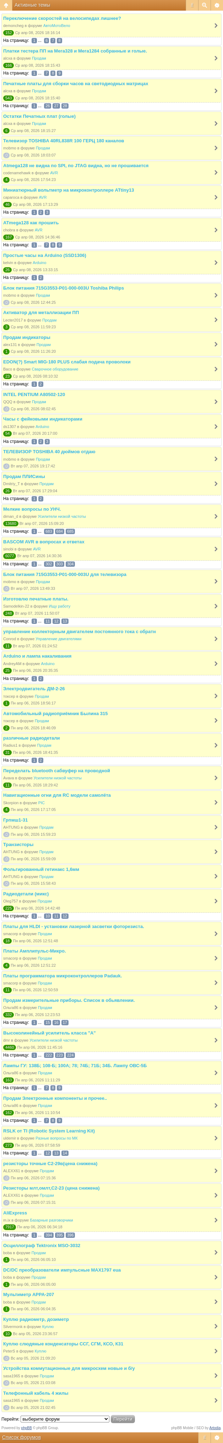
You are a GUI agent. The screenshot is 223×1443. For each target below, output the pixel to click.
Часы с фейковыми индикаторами (42, 419)
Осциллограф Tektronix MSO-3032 (41, 1245)
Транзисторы (18, 844)
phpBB (26, 1428)
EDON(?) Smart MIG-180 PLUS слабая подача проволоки (67, 361)
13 (65, 621)
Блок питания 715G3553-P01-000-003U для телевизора (64, 574)
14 (65, 1153)
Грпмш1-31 (15, 820)
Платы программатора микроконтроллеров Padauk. (62, 975)
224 (70, 1055)
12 (56, 621)
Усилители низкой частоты (62, 516)
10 (47, 916)
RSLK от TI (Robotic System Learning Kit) (49, 1131)
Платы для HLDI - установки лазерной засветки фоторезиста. (73, 926)
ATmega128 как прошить (31, 222)
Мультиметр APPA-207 (28, 1294)
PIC (41, 803)
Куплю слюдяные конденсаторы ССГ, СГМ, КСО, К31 (63, 1343)
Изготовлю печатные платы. (36, 599)
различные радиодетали (31, 738)
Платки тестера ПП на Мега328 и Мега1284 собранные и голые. (75, 51)
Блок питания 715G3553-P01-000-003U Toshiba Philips (63, 288)
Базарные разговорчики (51, 1220)
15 (47, 1022)
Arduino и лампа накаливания (37, 656)
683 (48, 531)
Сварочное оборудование (55, 369)
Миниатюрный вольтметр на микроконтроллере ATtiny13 (68, 190)
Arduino (39, 262)
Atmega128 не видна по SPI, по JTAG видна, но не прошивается (75, 165)
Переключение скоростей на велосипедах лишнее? (62, 18)
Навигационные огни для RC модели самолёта (57, 795)
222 (48, 1055)
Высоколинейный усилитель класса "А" (49, 1033)
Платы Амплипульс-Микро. (34, 951)
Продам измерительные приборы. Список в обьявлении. (69, 1000)
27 (56, 106)
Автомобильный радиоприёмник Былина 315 (55, 713)
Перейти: (10, 1419)
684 (59, 531)
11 (47, 621)
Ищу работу (60, 606)
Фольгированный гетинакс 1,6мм (41, 869)
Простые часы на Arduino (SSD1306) (44, 255)
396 (70, 1235)
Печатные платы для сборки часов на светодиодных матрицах (75, 83)
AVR (54, 173)
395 (59, 1235)
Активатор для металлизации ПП (41, 312)
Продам (39, 58)
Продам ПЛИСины (24, 476)
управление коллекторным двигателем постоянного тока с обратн (79, 631)
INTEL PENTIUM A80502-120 (34, 394)
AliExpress (15, 1213)
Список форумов (21, 1437)
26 (47, 106)
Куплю (48, 1326)
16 (56, 1022)
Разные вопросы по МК (56, 1138)
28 (65, 106)
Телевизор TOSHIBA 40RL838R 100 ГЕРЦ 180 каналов (63, 140)
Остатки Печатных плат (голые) (39, 116)
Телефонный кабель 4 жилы (36, 1393)
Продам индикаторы (26, 337)
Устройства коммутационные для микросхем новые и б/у (69, 1368)
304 (70, 564)
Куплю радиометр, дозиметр (36, 1319)
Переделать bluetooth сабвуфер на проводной (56, 770)
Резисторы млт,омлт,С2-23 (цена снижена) (51, 1188)
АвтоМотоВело (56, 25)
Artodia (215, 1428)
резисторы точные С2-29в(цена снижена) (50, 1163)
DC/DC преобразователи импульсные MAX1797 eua (62, 1270)
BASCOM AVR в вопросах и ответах (44, 541)
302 (48, 564)
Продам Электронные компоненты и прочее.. (55, 1098)
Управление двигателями (58, 639)
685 (70, 531)
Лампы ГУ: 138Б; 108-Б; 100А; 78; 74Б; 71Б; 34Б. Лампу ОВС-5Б (75, 1065)
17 (65, 1022)
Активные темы (32, 5)
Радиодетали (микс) (26, 893)
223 (59, 1055)
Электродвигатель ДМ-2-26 (34, 688)
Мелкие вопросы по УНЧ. (32, 509)
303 (59, 564)
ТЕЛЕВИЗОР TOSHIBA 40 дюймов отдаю (49, 451)
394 (48, 1235)
